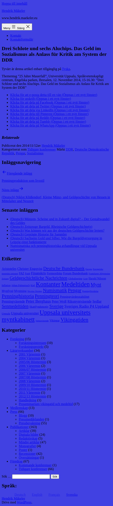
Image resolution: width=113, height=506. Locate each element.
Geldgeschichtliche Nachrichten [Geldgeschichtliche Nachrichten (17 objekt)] (38, 277)
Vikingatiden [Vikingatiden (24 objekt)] (74, 320)
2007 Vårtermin (29, 373)
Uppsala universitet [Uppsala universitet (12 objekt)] (25, 313)
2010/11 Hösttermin (32, 388)
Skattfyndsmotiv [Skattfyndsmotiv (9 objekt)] (39, 306)
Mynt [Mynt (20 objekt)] (96, 284)
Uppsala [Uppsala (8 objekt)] (6, 313)
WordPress (24, 502)
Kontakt (15, 35)
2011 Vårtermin (29, 392)
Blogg (23, 415)
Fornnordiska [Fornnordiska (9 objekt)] (54, 273)
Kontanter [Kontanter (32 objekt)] (48, 284)
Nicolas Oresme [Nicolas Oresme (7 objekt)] (35, 291)
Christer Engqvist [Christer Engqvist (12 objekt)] (29, 269)
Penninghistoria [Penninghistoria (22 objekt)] (18, 296)
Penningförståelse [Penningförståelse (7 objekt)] (90, 291)
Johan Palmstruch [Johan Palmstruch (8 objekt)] (21, 285)
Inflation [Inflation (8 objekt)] (6, 285)
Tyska (66, 69)
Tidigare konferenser (42, 149)
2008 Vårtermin (29, 381)
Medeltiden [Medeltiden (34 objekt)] (75, 284)
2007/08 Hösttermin (32, 377)
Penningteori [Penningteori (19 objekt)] (47, 296)
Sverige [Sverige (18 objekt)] (56, 306)
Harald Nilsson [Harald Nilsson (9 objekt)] (97, 278)
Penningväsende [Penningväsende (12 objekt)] (13, 301)
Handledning (27, 400)
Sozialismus (35, 153)
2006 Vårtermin (29, 366)
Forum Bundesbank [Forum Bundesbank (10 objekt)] (75, 273)
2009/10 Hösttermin (32, 385)
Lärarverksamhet (21, 350)
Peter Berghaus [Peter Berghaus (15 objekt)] (38, 301)
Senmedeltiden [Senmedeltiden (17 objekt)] (15, 306)
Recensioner (27, 453)
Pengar (20, 153)
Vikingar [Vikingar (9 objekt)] (54, 320)
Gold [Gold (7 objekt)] (85, 279)
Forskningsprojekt (31, 346)
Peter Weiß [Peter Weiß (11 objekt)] (59, 301)
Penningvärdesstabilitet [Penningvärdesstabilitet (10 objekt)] (74, 296)
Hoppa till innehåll (14, 3)
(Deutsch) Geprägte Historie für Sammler (38, 234)
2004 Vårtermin (29, 358)
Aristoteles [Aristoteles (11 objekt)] (9, 269)
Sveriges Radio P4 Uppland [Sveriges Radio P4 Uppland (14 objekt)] (86, 306)
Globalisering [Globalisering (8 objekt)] (75, 278)
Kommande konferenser (35, 465)
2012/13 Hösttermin (32, 396)
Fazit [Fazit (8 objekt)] (27, 273)
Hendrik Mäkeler (13, 11)
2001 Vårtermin (29, 354)
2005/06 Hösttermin (32, 362)
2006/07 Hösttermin (32, 369)
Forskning (17, 339)
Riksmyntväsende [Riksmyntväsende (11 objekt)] (79, 301)
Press (13, 411)
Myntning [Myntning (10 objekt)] (20, 291)
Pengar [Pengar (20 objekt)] (74, 290)
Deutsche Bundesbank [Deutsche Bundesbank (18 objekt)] (64, 268)
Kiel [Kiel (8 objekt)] (32, 285)
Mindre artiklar (29, 442)
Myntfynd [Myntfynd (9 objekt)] (7, 291)
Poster (23, 450)
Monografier (27, 446)
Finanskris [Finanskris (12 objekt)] (38, 273)
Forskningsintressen (32, 343)
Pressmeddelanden (31, 419)
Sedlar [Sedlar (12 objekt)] (96, 301)
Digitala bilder (29, 434)
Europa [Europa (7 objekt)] (88, 269)
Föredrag (16, 461)
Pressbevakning (29, 423)
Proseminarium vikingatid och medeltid (46, 404)
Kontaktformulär (21, 39)
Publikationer (19, 427)
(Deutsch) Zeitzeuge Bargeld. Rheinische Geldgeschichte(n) (51, 226)
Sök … (6, 476)
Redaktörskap (28, 438)
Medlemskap (19, 408)
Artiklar (24, 431)
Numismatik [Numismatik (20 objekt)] (55, 290)
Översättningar (29, 457)
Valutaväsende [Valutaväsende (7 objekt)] (42, 321)
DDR (69, 149)
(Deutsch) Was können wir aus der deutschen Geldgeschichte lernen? (57, 230)
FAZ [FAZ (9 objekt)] (21, 273)
